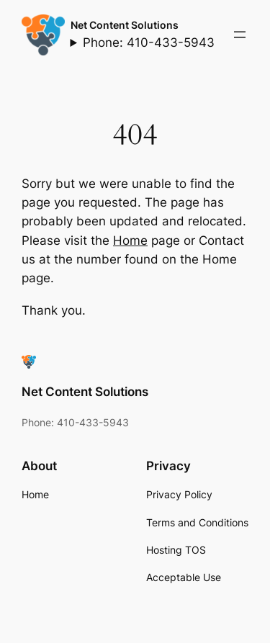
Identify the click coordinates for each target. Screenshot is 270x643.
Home (130, 240)
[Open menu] (239, 34)
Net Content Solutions (125, 25)
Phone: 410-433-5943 (149, 42)
